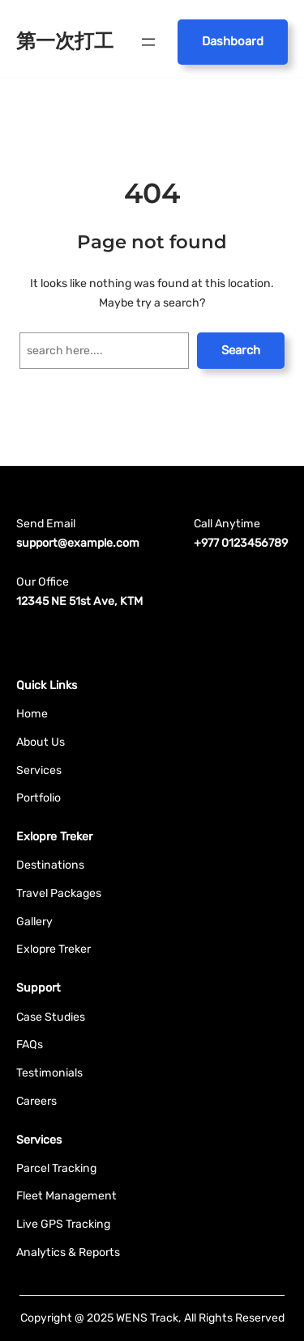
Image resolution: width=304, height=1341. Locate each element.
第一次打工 (64, 41)
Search (240, 350)
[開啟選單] (148, 42)
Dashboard (232, 41)
